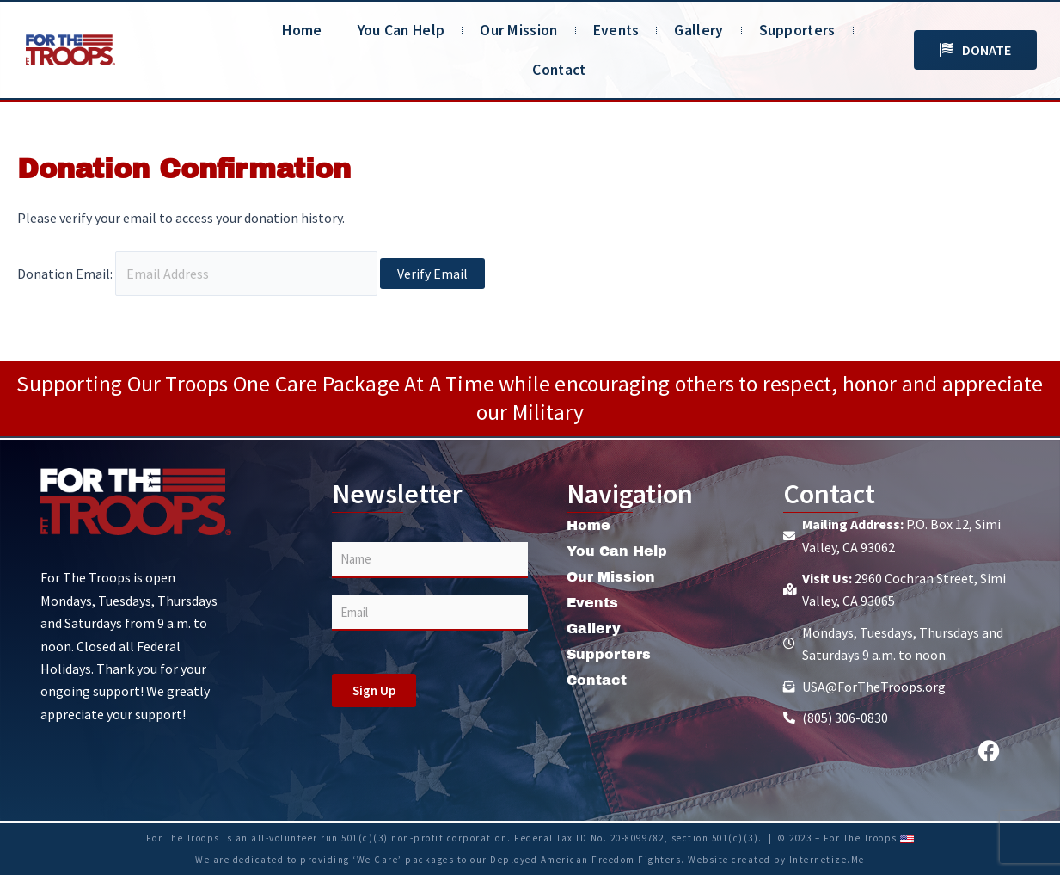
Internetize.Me (827, 859)
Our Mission (518, 30)
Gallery (698, 30)
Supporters (797, 30)
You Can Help (401, 30)
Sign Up (373, 690)
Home (302, 30)
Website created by (738, 859)
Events (616, 30)
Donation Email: (65, 273)
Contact (558, 69)
